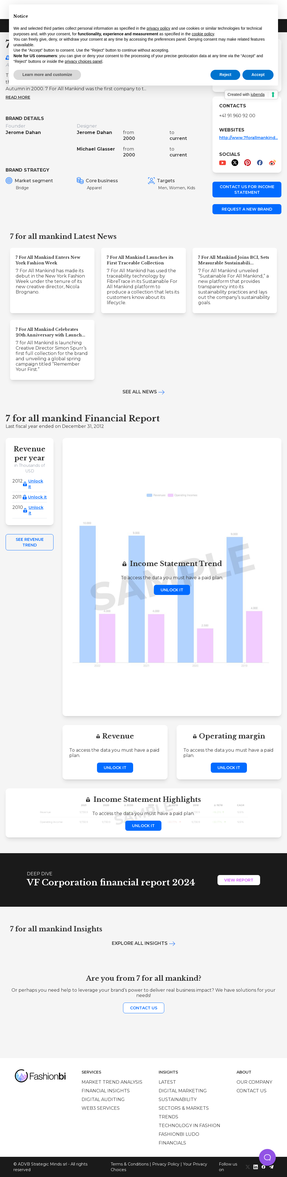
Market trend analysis (112, 1082)
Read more (18, 97)
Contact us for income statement (247, 189)
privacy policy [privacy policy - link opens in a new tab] (158, 28)
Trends (168, 1117)
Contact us (143, 1007)
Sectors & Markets (184, 1108)
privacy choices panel (83, 61)
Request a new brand (247, 209)
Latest (167, 1082)
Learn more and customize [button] (47, 74)
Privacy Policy (165, 1164)
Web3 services (101, 1108)
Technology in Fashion (189, 1125)
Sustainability (177, 1099)
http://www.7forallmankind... (248, 137)
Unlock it (35, 484)
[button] (267, 1157)
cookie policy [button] (203, 34)
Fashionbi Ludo (179, 1134)
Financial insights (106, 1090)
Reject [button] (225, 74)
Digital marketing (183, 1090)
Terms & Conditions (130, 1164)
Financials (172, 1143)
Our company (254, 1082)
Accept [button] (258, 74)
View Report (238, 880)
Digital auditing (103, 1099)
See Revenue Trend (30, 542)
